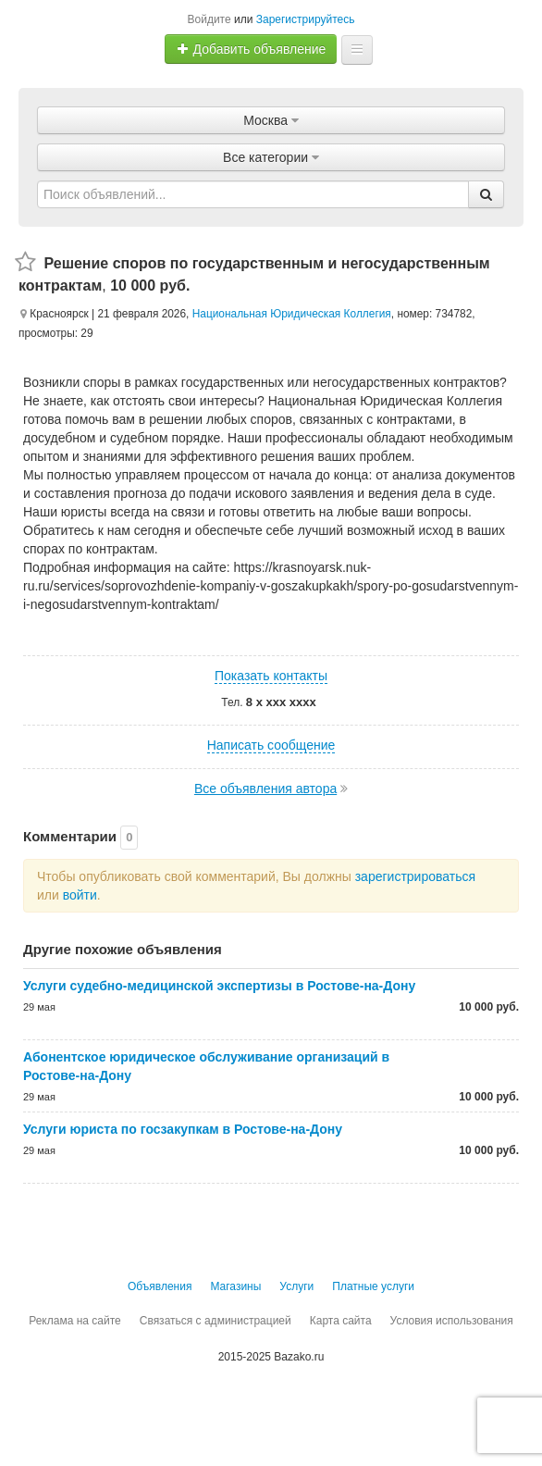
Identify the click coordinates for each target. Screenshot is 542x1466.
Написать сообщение (271, 745)
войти (80, 895)
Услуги (296, 1286)
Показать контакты (271, 675)
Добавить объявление (251, 49)
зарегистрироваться (415, 876)
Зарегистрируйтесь (305, 19)
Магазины (235, 1286)
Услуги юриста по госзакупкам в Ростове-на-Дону (182, 1129)
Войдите (209, 19)
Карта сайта (341, 1320)
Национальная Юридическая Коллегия (291, 313)
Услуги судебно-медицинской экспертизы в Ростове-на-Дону (219, 985)
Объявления (159, 1286)
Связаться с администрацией (215, 1320)
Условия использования (451, 1320)
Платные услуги (373, 1286)
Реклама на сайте (75, 1320)
